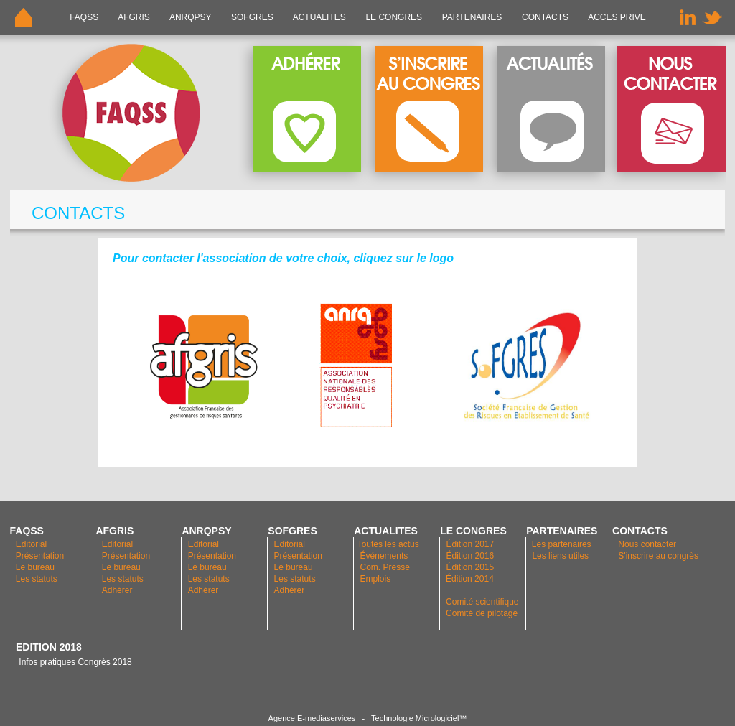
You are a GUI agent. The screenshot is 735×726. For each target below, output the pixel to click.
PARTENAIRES (471, 17)
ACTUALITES (319, 17)
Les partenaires (560, 544)
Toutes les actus (388, 544)
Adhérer (118, 590)
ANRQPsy (190, 17)
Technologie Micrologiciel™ (419, 718)
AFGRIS (134, 17)
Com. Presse (385, 567)
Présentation (40, 556)
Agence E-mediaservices (312, 718)
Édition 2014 (470, 579)
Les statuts (36, 579)
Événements (384, 556)
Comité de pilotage (482, 613)
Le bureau (35, 567)
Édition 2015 (470, 567)
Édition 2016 (470, 556)
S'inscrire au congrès (658, 556)
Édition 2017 (470, 544)
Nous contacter (647, 544)
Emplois (375, 579)
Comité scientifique (482, 602)
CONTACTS (545, 17)
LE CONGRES (393, 17)
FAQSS (84, 17)
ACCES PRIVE (617, 17)
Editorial (31, 544)
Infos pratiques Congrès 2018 (74, 662)
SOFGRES (252, 17)
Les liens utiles (560, 556)
